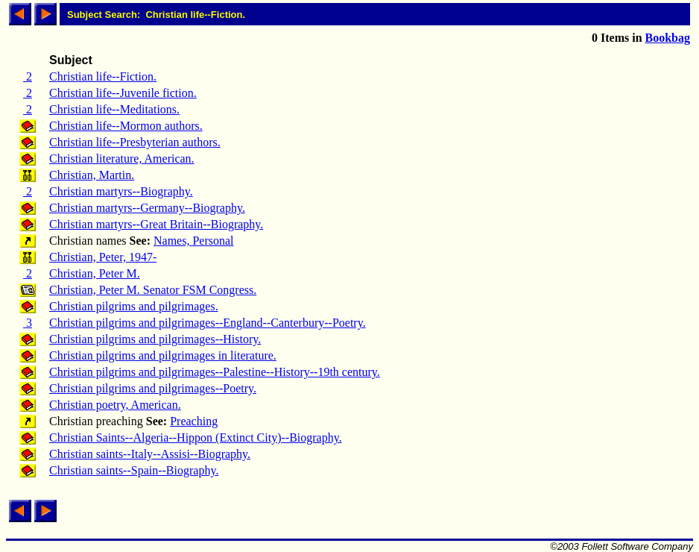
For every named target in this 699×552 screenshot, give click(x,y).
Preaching (194, 421)
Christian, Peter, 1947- (102, 257)
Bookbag (667, 37)
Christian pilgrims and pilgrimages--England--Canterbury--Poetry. (207, 322)
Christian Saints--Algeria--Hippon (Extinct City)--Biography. (195, 437)
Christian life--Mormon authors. (126, 125)
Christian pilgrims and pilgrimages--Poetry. (152, 388)
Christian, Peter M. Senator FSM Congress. (152, 289)
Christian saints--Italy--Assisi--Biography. (149, 454)
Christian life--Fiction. (102, 76)
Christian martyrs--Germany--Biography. (147, 207)
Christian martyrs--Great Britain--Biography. (156, 224)
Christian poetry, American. (115, 404)
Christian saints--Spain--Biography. (133, 470)
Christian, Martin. (91, 175)
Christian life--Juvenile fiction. (123, 93)
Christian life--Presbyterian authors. (135, 142)
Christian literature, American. (121, 158)
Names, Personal (194, 240)
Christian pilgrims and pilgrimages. (133, 306)
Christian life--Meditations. (114, 109)
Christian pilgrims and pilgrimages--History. (155, 339)
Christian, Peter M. (94, 273)
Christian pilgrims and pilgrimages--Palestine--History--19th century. (214, 372)
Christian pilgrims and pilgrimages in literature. (162, 355)
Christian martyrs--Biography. (121, 191)
